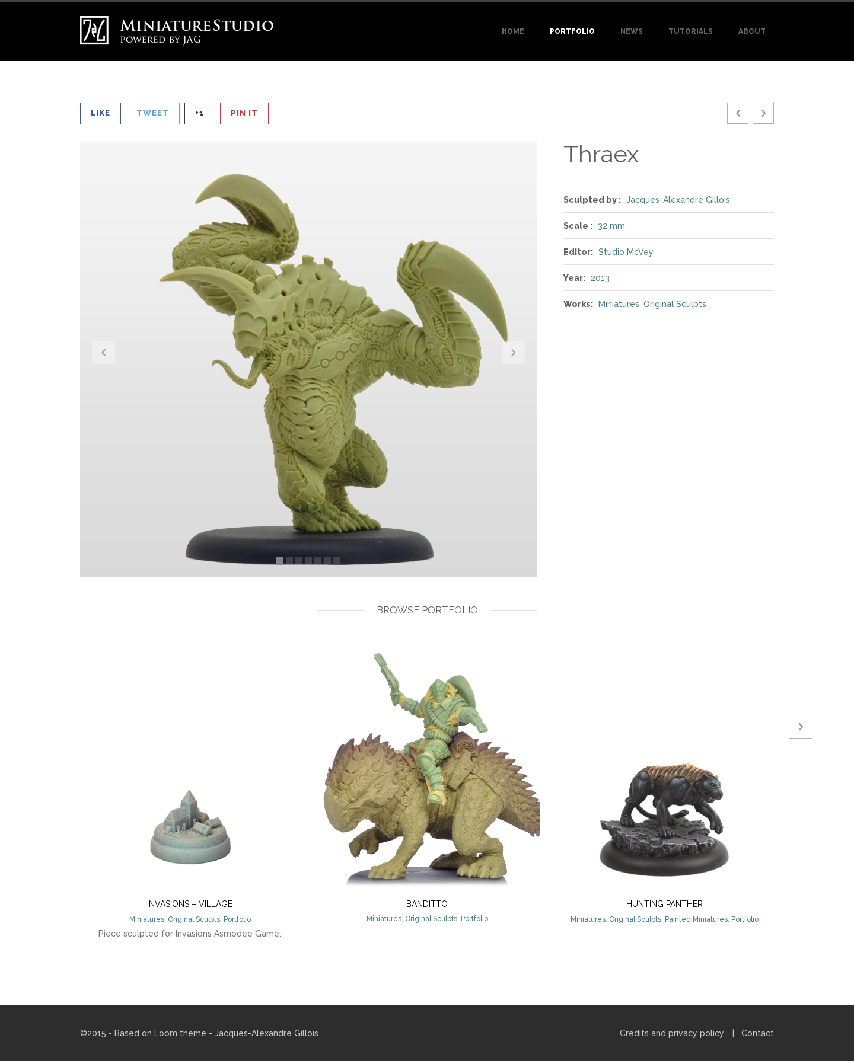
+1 (200, 112)
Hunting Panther (664, 904)
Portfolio (572, 31)
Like (100, 112)
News (631, 31)
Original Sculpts (674, 304)
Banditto (427, 904)
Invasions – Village (189, 904)
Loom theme (180, 1033)
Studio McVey (626, 252)
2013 (600, 278)
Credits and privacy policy (672, 1033)
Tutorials (690, 31)
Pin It (244, 112)
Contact (757, 1033)
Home (513, 31)
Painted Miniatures (696, 919)
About (752, 31)
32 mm (611, 226)
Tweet (152, 112)
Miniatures (618, 304)
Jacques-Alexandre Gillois (678, 199)
